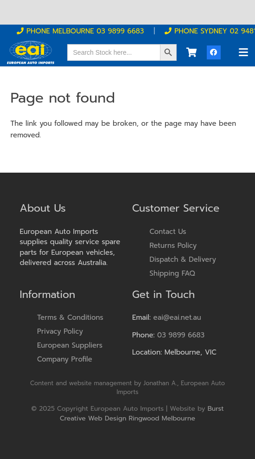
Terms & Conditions (70, 317)
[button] (243, 52)
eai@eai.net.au (177, 317)
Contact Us (168, 231)
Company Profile (64, 359)
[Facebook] (214, 52)
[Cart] (191, 52)
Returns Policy (173, 245)
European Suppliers (69, 345)
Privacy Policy (60, 331)
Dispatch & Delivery (183, 259)
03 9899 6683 (180, 335)
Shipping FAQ (172, 273)
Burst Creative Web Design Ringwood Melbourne (141, 413)
